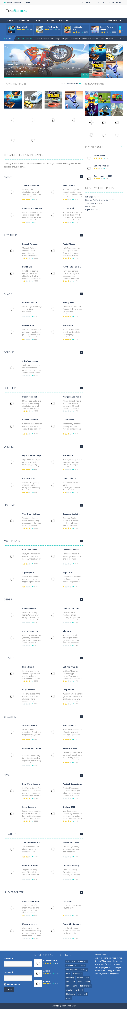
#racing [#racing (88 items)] (83, 969)
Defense (50, 20)
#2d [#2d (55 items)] (67, 961)
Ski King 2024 (69, 807)
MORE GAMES (81, 176)
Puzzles (9, 658)
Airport (46, 971)
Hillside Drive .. (29, 325)
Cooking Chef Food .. (72, 608)
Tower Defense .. (71, 748)
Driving (9, 446)
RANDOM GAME (114, 20)
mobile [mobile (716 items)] (69, 990)
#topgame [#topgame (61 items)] (77, 973)
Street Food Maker (30, 397)
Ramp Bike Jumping (72, 924)
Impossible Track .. (71, 478)
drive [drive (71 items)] (80, 982)
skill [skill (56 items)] (85, 994)
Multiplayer (12, 541)
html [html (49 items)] (68, 986)
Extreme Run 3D (29, 302)
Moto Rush (68, 455)
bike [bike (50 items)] (87, 977)
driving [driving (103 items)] (87, 982)
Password (8, 972)
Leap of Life (68, 690)
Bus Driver (67, 901)
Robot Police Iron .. (30, 419)
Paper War (67, 572)
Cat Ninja (89, 197)
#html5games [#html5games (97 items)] (72, 969)
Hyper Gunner (69, 185)
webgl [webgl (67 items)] (68, 998)
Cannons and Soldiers (32, 208)
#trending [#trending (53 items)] (70, 977)
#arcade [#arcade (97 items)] (81, 965)
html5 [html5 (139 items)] (75, 986)
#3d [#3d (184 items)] (73, 961)
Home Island (22, 27)
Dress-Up (63, 20)
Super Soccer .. (29, 807)
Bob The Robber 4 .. (31, 549)
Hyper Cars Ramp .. (30, 865)
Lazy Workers (28, 690)
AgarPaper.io (28, 572)
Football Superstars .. (72, 784)
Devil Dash (27, 267)
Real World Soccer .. (31, 784)
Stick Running (90, 203)
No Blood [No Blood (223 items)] (79, 990)
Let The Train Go (51, 27)
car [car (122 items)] (67, 982)
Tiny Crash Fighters (31, 514)
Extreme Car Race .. (72, 842)
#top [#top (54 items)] (68, 973)
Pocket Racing (29, 478)
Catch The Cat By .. (31, 631)
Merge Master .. (29, 924)
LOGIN (87, 2)
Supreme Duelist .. (71, 514)
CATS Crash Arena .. (31, 901)
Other (8, 599)
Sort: (63, 83)
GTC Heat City (69, 208)
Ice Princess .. (69, 419)
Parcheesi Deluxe (71, 549)
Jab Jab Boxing (15, 64)
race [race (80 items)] (79, 994)
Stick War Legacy (30, 361)
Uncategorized (14, 892)
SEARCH (101, 2)
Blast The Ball (69, 725)
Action (9, 20)
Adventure (24, 20)
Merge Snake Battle (72, 397)
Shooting (10, 716)
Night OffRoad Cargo (31, 455)
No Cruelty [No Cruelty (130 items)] (70, 994)
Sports (8, 775)
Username (8, 958)
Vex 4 (87, 206)
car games (114, 974)
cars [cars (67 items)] (73, 982)
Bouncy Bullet (69, 302)
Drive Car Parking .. (71, 865)
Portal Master (69, 244)
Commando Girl (50, 960)
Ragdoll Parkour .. (30, 244)
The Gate (67, 631)
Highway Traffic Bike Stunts (96, 200)
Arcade (37, 20)
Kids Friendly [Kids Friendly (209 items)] (85, 986)
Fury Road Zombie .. (72, 267)
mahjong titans (103, 967)
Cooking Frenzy (29, 608)
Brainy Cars (68, 325)
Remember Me (13, 984)
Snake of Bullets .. (30, 725)
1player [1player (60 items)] (80, 977)
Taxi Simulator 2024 (31, 842)
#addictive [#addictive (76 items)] (82, 961)
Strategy (10, 834)
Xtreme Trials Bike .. (31, 185)
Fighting (9, 505)
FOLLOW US (116, 2)
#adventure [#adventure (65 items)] (71, 965)
